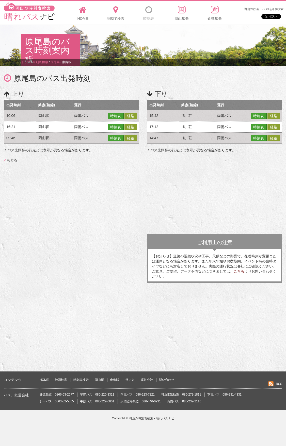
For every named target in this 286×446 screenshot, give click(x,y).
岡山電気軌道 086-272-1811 (181, 394)
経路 (130, 116)
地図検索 (61, 380)
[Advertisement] (172, 41)
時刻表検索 (81, 380)
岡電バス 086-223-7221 (137, 394)
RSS (279, 384)
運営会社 (147, 380)
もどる (10, 160)
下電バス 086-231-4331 (224, 394)
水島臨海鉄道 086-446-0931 (140, 401)
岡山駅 (99, 380)
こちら (239, 271)
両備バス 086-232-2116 (184, 401)
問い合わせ (166, 380)
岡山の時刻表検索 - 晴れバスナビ (151, 418)
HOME (44, 380)
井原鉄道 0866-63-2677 (57, 394)
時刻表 (115, 116)
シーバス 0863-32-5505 (57, 401)
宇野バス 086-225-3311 (97, 394)
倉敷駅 (114, 380)
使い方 (130, 380)
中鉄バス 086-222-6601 (97, 401)
